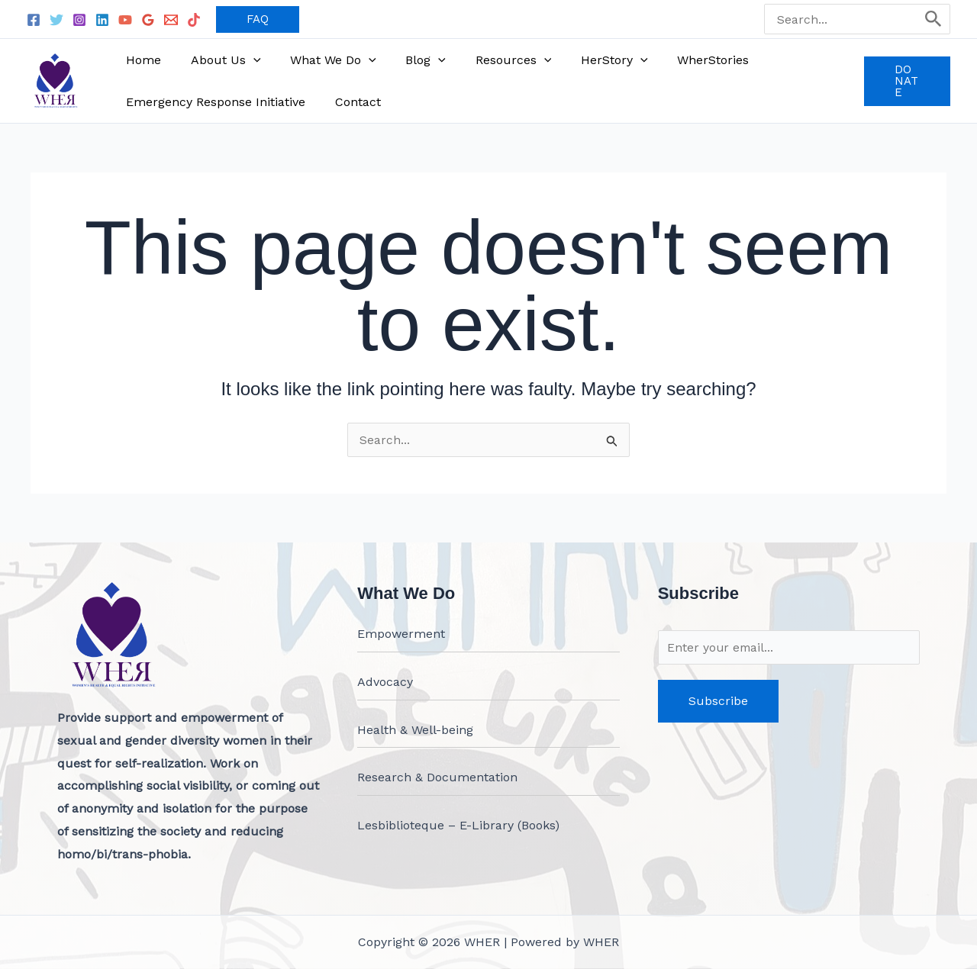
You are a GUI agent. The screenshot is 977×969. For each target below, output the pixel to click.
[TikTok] (194, 20)
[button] (257, 19)
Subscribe (718, 701)
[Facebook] (33, 20)
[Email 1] (171, 20)
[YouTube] (125, 20)
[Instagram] (79, 20)
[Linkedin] (102, 20)
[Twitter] (56, 20)
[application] (245, 60)
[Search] (933, 19)
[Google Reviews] (148, 20)
